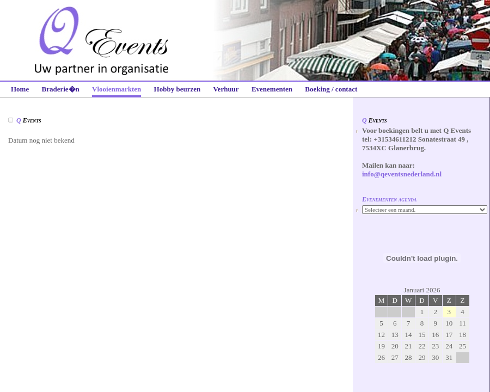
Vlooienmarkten (116, 89)
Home (20, 89)
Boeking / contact (331, 89)
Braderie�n (60, 89)
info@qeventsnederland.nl (402, 174)
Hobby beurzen (177, 89)
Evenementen (272, 89)
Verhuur (225, 89)
